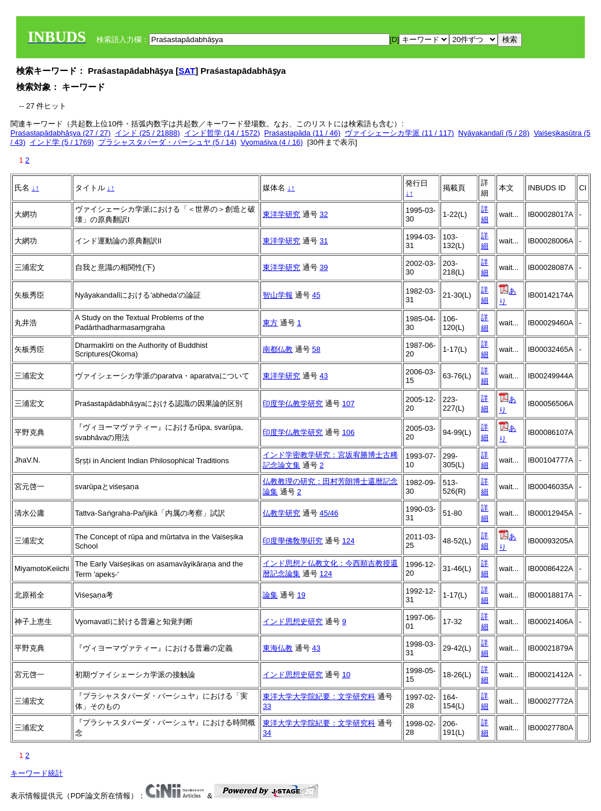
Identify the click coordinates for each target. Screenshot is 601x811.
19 (301, 595)
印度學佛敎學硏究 (293, 540)
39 (323, 267)
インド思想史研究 (293, 621)
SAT (186, 71)
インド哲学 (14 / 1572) (222, 133)
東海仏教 (278, 648)
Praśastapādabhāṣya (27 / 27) (60, 133)
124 (348, 540)
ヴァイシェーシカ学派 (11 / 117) (399, 133)
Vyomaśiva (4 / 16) (272, 142)
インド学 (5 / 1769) (61, 142)
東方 (270, 322)
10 (346, 674)
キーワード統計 (36, 773)
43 (323, 375)
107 (348, 403)
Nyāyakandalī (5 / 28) (494, 133)
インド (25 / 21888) (147, 133)
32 (323, 214)
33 (267, 706)
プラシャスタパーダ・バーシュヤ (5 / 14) (167, 142)
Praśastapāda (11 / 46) (302, 133)
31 (323, 240)
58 (316, 349)
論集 (270, 595)
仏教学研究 (281, 513)
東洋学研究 (281, 214)
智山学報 (278, 295)
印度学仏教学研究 (293, 403)
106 (348, 432)
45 (316, 295)
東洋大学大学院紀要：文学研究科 (319, 696)
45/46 (328, 513)
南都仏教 (278, 349)
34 (267, 733)
